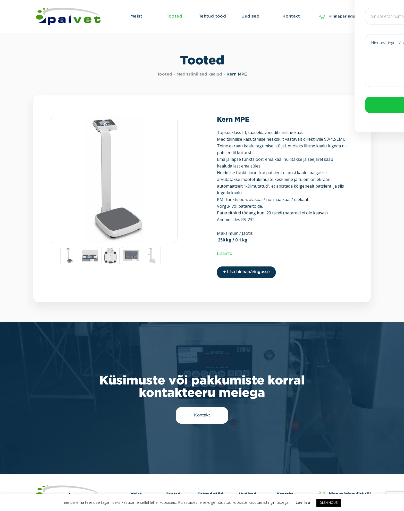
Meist (135, 491)
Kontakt (285, 491)
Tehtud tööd (210, 491)
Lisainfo (224, 253)
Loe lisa (303, 502)
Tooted (164, 74)
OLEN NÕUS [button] (328, 502)
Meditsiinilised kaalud (199, 74)
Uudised (247, 491)
